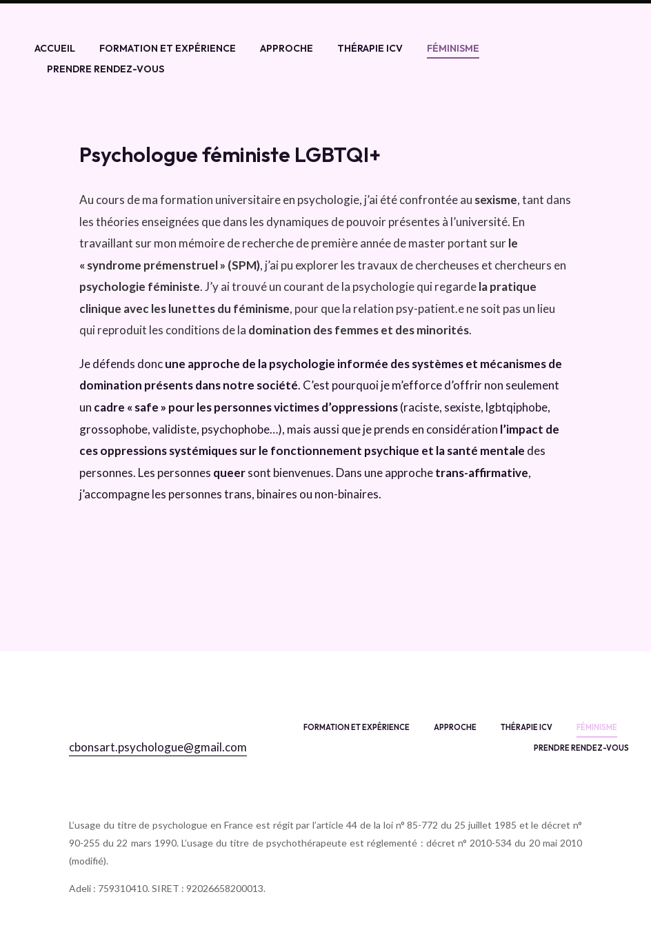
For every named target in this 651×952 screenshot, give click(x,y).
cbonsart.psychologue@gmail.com (158, 747)
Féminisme (453, 48)
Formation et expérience (167, 48)
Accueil (54, 48)
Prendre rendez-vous (105, 69)
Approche (286, 48)
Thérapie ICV (370, 48)
